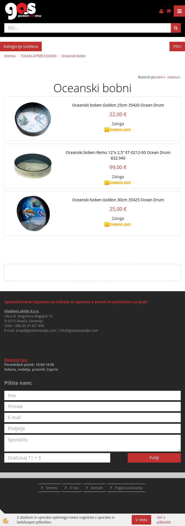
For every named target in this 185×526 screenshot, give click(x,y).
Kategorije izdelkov (21, 46)
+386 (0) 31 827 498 (28, 325)
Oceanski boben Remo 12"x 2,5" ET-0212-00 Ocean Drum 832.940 (118, 155)
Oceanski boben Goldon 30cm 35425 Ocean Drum (118, 199)
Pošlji (154, 457)
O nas (74, 487)
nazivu (174, 77)
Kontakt (97, 487)
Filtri (177, 46)
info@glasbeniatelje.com (79, 330)
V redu (141, 519)
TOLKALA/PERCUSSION (39, 56)
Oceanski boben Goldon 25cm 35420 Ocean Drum (118, 105)
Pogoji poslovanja (129, 487)
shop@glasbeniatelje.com (36, 330)
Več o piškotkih (164, 520)
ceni (161, 77)
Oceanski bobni (73, 56)
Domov (10, 56)
